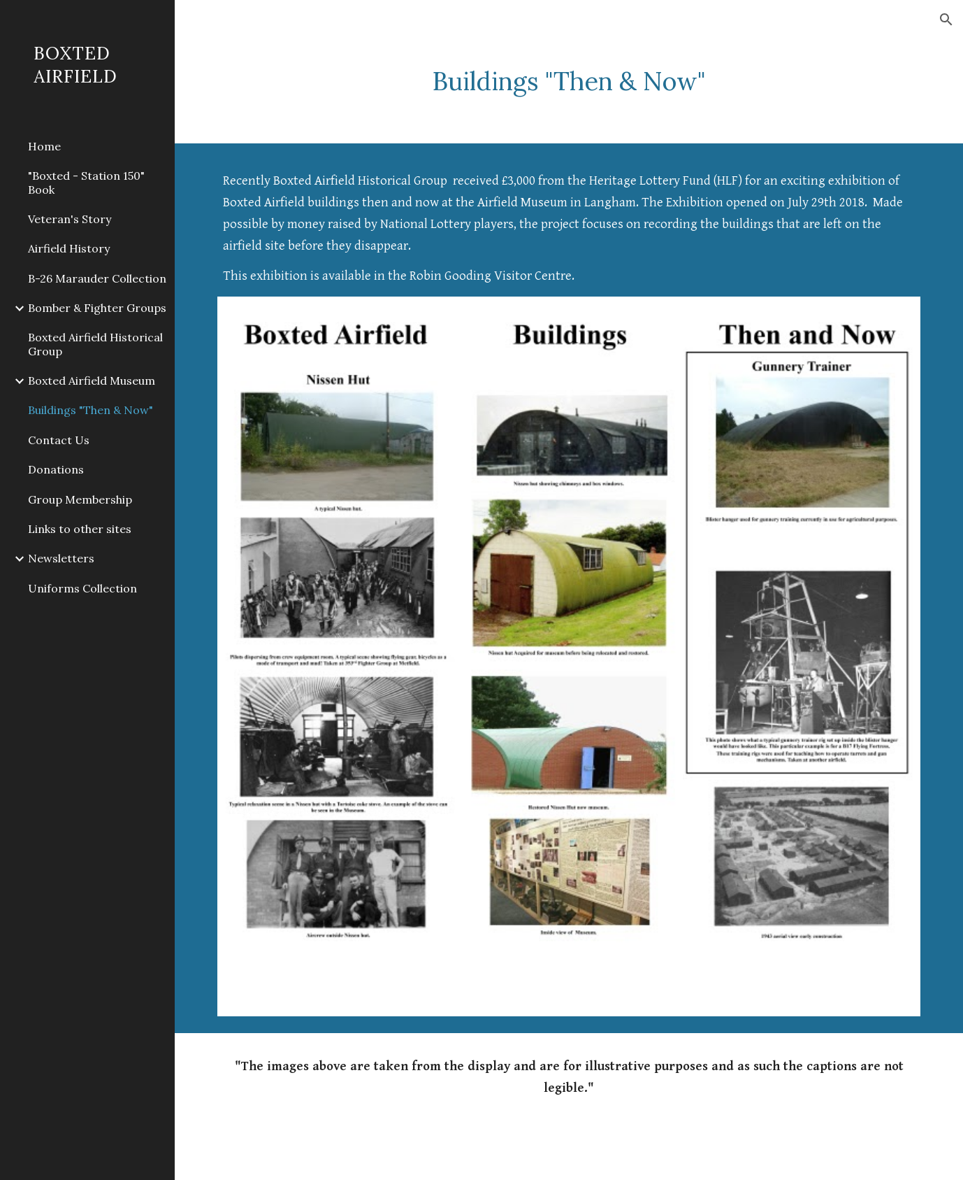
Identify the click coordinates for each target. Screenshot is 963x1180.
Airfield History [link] (69, 248)
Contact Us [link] (58, 440)
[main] (568, 81)
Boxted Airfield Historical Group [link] (95, 343)
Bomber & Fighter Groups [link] (97, 308)
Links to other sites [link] (79, 529)
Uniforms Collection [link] (82, 588)
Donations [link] (56, 469)
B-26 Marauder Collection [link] (97, 278)
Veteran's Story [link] (69, 219)
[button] (946, 19)
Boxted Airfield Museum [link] (91, 381)
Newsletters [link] (61, 558)
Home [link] (44, 146)
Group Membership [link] (80, 499)
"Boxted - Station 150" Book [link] (86, 182)
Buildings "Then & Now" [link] (90, 410)
